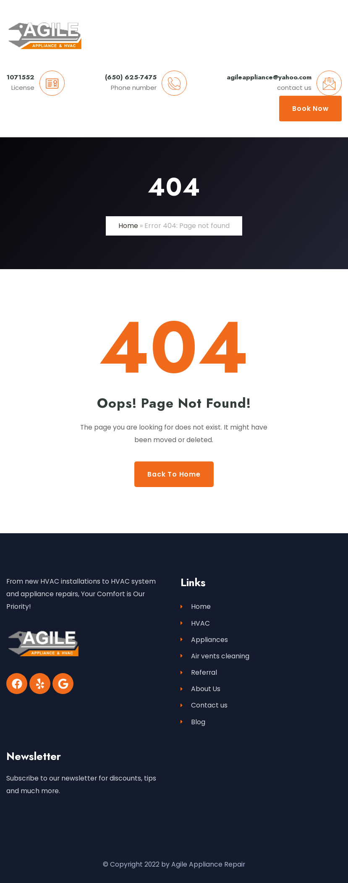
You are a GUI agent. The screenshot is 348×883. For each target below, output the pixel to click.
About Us (200, 688)
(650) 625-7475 (131, 77)
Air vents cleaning (215, 656)
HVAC (195, 623)
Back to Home (173, 474)
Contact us (204, 705)
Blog (193, 722)
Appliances (204, 639)
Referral (199, 672)
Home (128, 226)
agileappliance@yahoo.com (269, 77)
